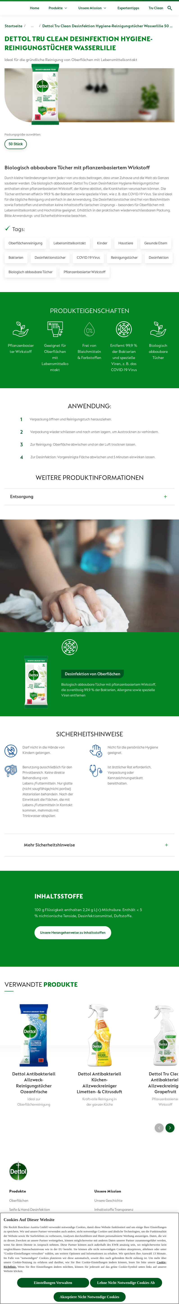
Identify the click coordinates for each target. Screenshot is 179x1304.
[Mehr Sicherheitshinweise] (89, 845)
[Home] (34, 8)
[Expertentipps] (128, 8)
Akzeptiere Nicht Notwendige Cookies (89, 1297)
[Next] (169, 1127)
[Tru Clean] (156, 8)
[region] (89, 1258)
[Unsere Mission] (90, 8)
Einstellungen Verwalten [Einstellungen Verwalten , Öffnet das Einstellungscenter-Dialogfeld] (53, 1283)
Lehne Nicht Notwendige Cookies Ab (126, 1283)
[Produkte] (56, 8)
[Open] (169, 8)
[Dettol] (10, 8)
